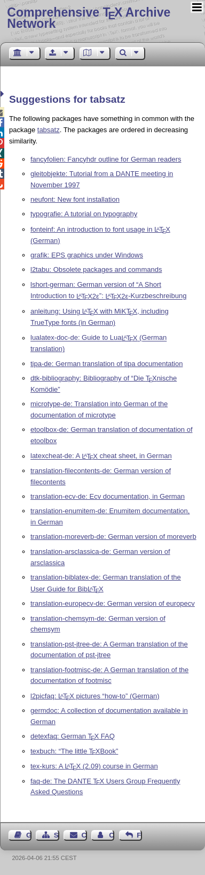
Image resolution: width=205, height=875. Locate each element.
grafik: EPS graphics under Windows (86, 255)
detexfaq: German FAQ (72, 736)
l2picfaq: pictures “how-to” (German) (95, 696)
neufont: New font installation (75, 199)
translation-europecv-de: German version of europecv (112, 603)
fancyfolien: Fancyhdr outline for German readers (106, 159)
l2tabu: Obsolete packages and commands (96, 269)
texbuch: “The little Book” (74, 751)
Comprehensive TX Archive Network (88, 18)
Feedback (139, 835)
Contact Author (111, 835)
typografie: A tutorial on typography (83, 214)
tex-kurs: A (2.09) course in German (94, 766)
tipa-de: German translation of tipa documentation (106, 364)
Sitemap (56, 835)
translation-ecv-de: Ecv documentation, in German (107, 496)
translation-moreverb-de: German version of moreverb (113, 536)
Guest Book (28, 835)
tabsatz (48, 130)
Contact (84, 835)
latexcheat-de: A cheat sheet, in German (101, 456)
